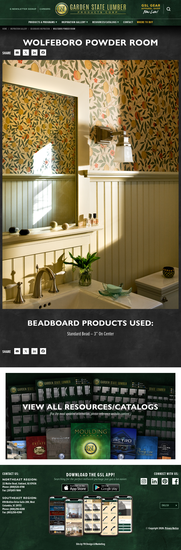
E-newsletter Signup (23, 9)
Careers (45, 9)
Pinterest (165, 481)
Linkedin (154, 481)
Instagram (144, 481)
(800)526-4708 (17, 487)
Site (90, 544)
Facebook (175, 481)
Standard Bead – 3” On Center (90, 333)
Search (168, 9)
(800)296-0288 (17, 509)
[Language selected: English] (169, 505)
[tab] (42, 22)
